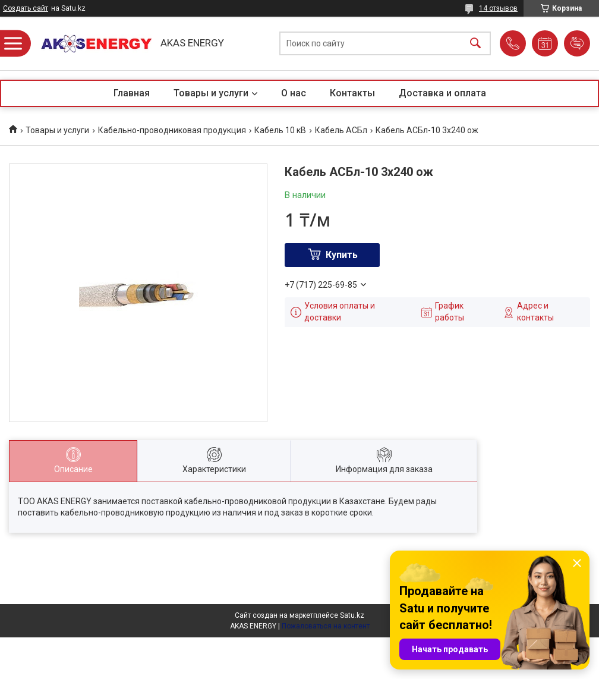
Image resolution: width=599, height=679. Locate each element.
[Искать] (475, 44)
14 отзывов (498, 8)
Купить (342, 254)
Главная (132, 93)
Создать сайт (25, 8)
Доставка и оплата (442, 93)
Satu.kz (352, 615)
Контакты (352, 93)
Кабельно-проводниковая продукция (172, 130)
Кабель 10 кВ (280, 130)
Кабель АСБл (341, 130)
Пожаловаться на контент (326, 626)
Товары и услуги (211, 93)
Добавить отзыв (577, 43)
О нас (293, 93)
